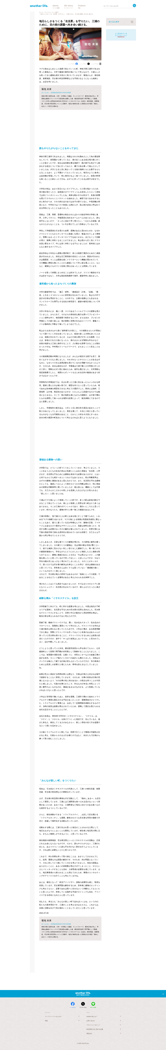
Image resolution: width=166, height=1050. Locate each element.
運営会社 (89, 1033)
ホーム (41, 12)
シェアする (73, 64)
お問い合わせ (90, 1021)
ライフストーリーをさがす (53, 1016)
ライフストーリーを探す (52, 12)
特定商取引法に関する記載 (94, 1029)
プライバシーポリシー (93, 1025)
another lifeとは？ (91, 1016)
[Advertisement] (70, 126)
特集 (46, 1021)
